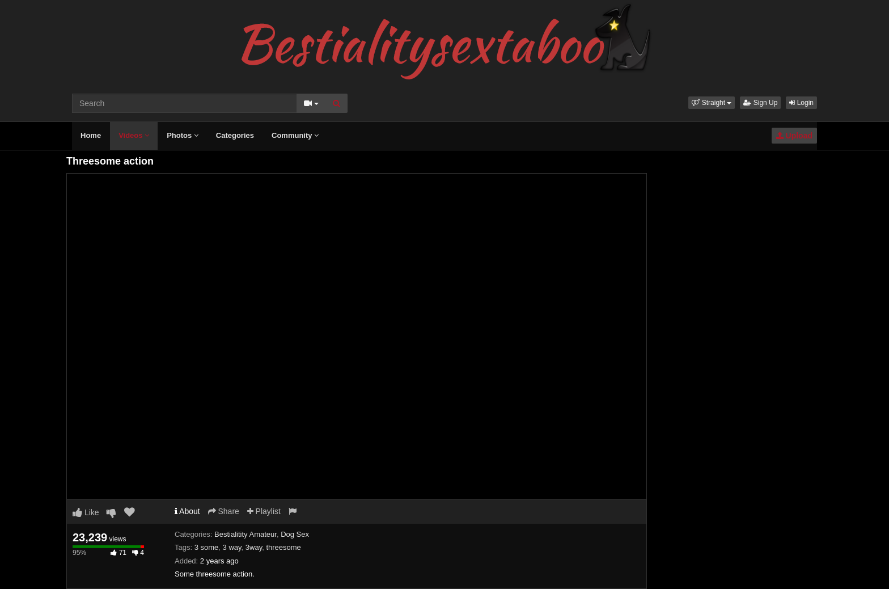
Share (223, 511)
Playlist (264, 511)
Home (91, 135)
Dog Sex (295, 534)
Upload (794, 135)
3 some (206, 547)
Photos (182, 135)
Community (295, 135)
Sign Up (760, 103)
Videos (133, 135)
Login (801, 103)
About (187, 511)
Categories (235, 135)
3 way (232, 547)
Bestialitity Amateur (245, 534)
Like (86, 512)
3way (253, 547)
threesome (283, 547)
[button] (711, 102)
